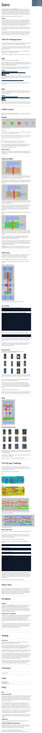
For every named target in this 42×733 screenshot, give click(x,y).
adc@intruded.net (20, 16)
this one (24, 261)
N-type (3, 141)
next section (37, 3)
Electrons (3, 132)
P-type (2, 142)
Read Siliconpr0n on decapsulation (9, 613)
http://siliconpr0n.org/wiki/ (6, 683)
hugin (18, 651)
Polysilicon (3, 147)
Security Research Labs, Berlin (17, 730)
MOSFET (15, 724)
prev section (37, 1)
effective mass (24, 135)
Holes (5, 135)
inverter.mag (21, 301)
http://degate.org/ (4, 682)
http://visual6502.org (5, 681)
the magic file (10, 527)
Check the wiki (5, 640)
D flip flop (11, 531)
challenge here (8, 471)
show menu (39, 5)
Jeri (2, 532)
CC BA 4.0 (26, 731)
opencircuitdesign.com (16, 51)
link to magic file (4, 425)
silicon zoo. (22, 351)
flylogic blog (13, 469)
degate (29, 54)
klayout (26, 54)
